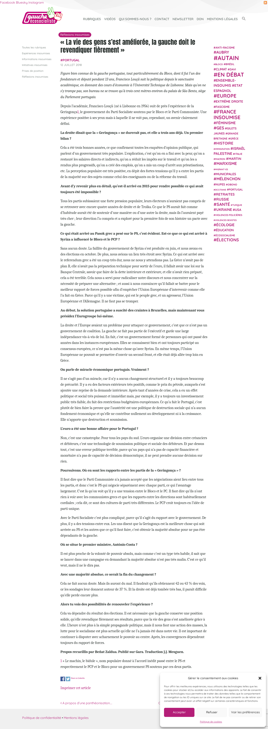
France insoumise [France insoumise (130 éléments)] (227, 114)
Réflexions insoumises (35, 76)
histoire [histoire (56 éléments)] (224, 143)
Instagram (36, 2)
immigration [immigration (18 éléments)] (222, 148)
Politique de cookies (211, 721)
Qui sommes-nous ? (135, 19)
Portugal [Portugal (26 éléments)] (236, 189)
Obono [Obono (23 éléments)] (232, 184)
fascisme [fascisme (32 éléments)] (223, 106)
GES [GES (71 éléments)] (220, 127)
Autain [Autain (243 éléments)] (228, 57)
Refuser (211, 712)
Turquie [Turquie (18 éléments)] (237, 204)
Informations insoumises (36, 58)
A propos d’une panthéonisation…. (86, 703)
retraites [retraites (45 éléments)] (225, 194)
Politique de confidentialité (41, 718)
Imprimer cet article (75, 687)
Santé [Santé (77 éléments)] (223, 204)
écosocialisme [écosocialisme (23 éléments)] (225, 235)
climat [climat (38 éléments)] (221, 69)
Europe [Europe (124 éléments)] (226, 96)
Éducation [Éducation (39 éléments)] (225, 230)
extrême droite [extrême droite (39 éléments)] (229, 101)
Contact (162, 19)
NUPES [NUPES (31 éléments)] (220, 184)
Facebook (7, 2)
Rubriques (92, 19)
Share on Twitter (68, 679)
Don (200, 19)
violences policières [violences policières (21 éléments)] (228, 215)
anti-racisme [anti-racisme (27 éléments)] (225, 47)
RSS (265, 2)
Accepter (179, 712)
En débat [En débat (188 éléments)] (230, 74)
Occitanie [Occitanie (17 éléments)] (220, 189)
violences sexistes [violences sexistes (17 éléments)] (226, 220)
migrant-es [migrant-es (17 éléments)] (221, 169)
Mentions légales (222, 19)
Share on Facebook (62, 679)
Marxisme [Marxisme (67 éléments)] (226, 163)
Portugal (71, 60)
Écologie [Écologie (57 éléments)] (225, 224)
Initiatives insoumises (34, 64)
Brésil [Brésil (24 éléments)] (229, 64)
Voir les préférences (245, 712)
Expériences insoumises (36, 53)
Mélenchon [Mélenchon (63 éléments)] (228, 178)
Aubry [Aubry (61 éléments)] (222, 52)
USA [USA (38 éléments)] (238, 210)
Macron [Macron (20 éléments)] (220, 158)
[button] (260, 678)
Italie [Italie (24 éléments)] (238, 153)
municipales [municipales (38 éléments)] (226, 174)
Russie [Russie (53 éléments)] (222, 199)
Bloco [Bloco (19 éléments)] (219, 64)
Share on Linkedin (78, 678)
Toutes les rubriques (34, 47)
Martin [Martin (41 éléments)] (235, 158)
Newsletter (182, 19)
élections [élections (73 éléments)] (227, 239)
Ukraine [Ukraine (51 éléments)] (224, 209)
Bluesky (22, 2)
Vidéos (110, 19)
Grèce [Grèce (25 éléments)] (234, 138)
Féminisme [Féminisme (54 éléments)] (226, 122)
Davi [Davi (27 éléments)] (233, 69)
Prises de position (32, 70)
